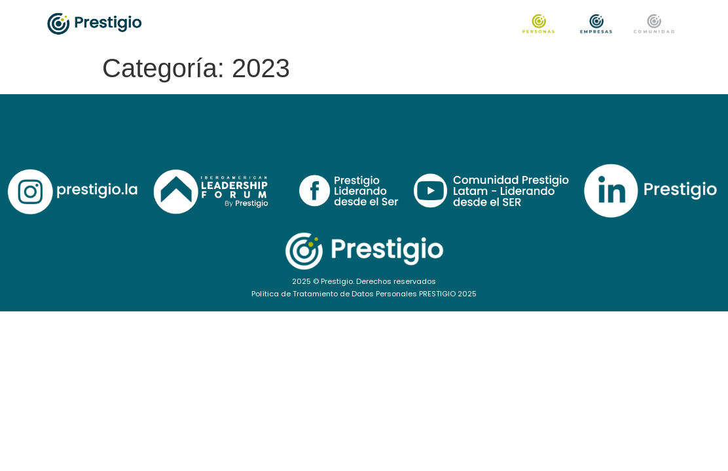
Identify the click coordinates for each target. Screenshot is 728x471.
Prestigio (337, 281)
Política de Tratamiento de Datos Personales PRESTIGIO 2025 (364, 293)
